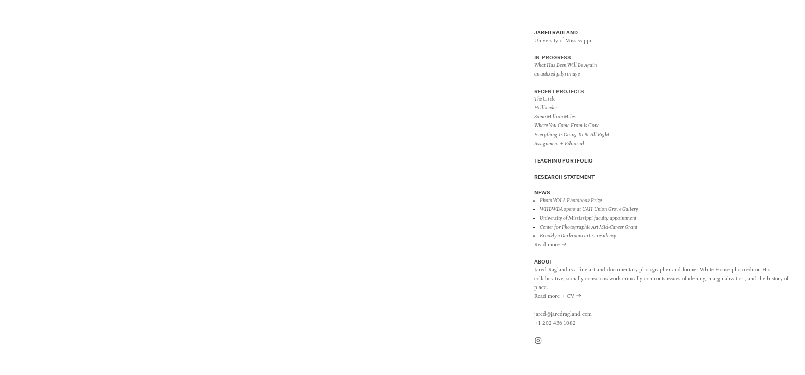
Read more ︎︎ (550, 244)
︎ (538, 341)
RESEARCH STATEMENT (564, 176)
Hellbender (546, 107)
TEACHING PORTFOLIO (563, 160)
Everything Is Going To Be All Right (571, 135)
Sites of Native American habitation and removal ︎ (76, 194)
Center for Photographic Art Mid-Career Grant (588, 227)
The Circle (544, 99)
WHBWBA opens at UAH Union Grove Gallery (589, 209)
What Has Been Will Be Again (565, 65)
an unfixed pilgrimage (557, 74)
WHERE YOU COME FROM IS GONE (102, 182)
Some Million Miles (555, 116)
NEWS (542, 192)
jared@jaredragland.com (563, 314)
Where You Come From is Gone (566, 125)
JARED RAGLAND (556, 32)
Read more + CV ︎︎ (558, 296)
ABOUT (543, 261)
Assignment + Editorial (559, 143)
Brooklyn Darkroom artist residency (578, 236)
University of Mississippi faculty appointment (588, 218)
